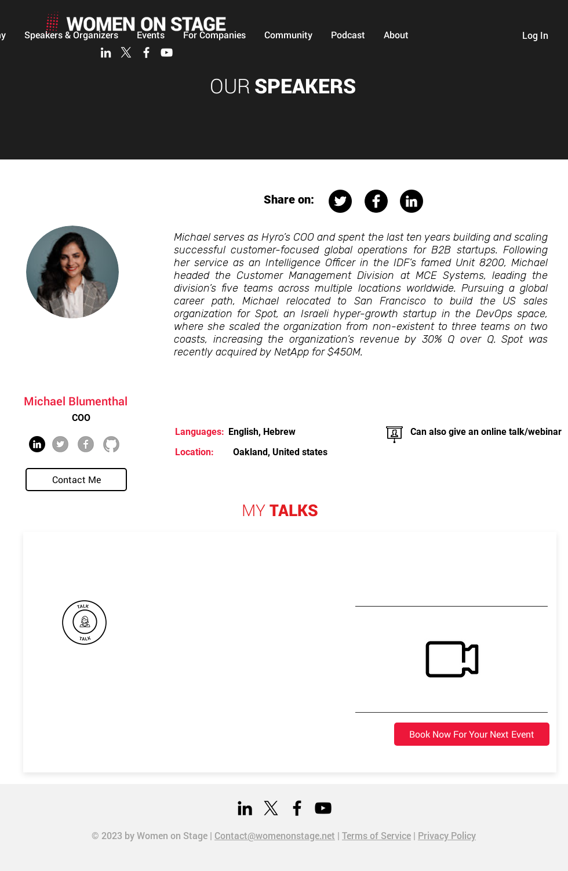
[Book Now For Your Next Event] (471, 734)
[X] (126, 52)
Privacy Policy (447, 835)
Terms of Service (376, 835)
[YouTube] (166, 52)
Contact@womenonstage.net (274, 835)
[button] (288, 35)
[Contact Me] (76, 479)
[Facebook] (146, 52)
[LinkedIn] (106, 52)
